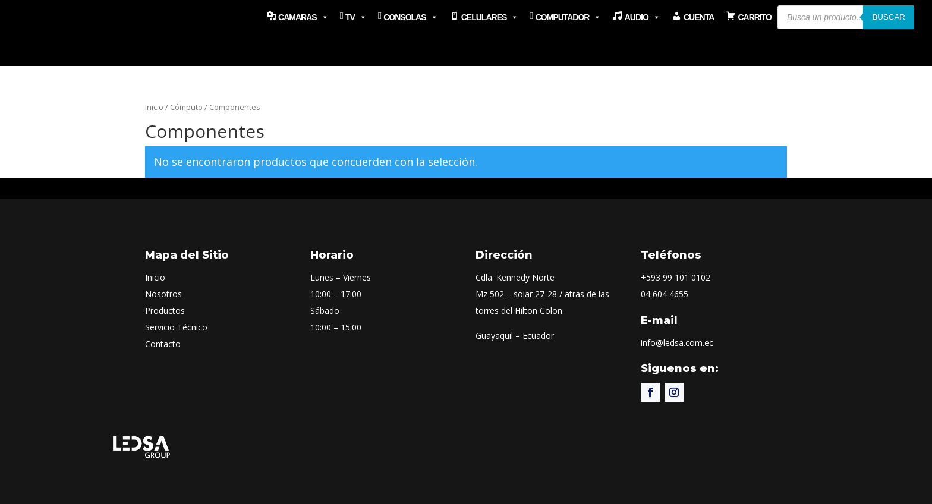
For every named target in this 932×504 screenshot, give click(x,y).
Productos (165, 310)
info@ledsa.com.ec (677, 342)
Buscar (888, 16)
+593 (675, 277)
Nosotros (163, 294)
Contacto (163, 343)
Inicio (154, 107)
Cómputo (186, 107)
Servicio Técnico (176, 327)
